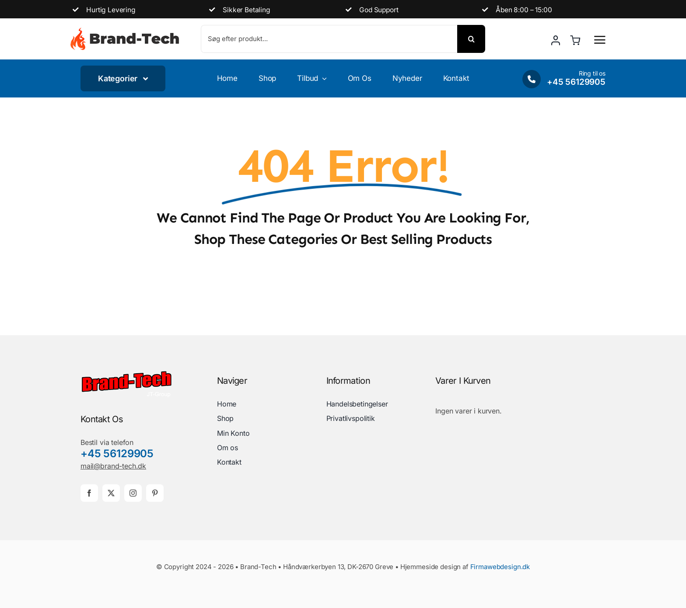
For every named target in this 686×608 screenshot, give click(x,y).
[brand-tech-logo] (126, 373)
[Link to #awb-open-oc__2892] (600, 40)
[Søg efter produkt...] (329, 39)
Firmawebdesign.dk (500, 567)
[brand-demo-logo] (124, 30)
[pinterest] (155, 493)
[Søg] (471, 39)
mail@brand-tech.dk (113, 466)
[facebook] (89, 493)
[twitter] (111, 493)
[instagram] (133, 493)
